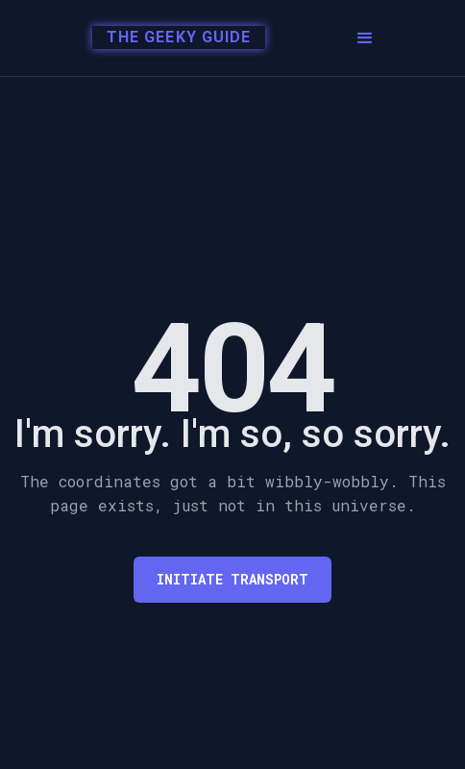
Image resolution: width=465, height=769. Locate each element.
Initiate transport (232, 579)
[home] (168, 38)
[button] (365, 38)
